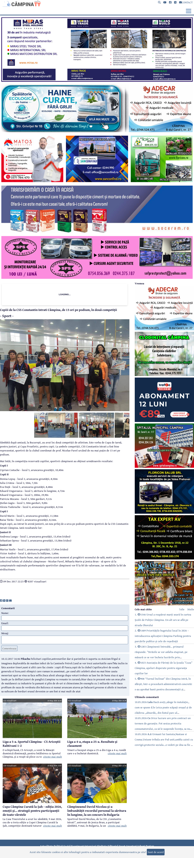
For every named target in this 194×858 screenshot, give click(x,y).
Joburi (141, 846)
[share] (1, 601)
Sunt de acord (156, 852)
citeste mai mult (52, 756)
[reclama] (97, 81)
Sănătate (102, 846)
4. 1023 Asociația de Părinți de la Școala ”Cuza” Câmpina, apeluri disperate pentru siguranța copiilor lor (163, 668)
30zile (190, 609)
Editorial (113, 846)
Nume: (5, 613)
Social (66, 846)
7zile (181, 609)
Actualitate (46, 846)
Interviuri (90, 846)
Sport (122, 846)
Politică (58, 846)
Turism (150, 846)
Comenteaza (9, 648)
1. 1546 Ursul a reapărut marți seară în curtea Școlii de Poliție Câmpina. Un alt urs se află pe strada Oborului (163, 619)
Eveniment (77, 846)
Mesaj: (5, 633)
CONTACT (186, 2)
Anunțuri (131, 846)
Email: (5, 623)
